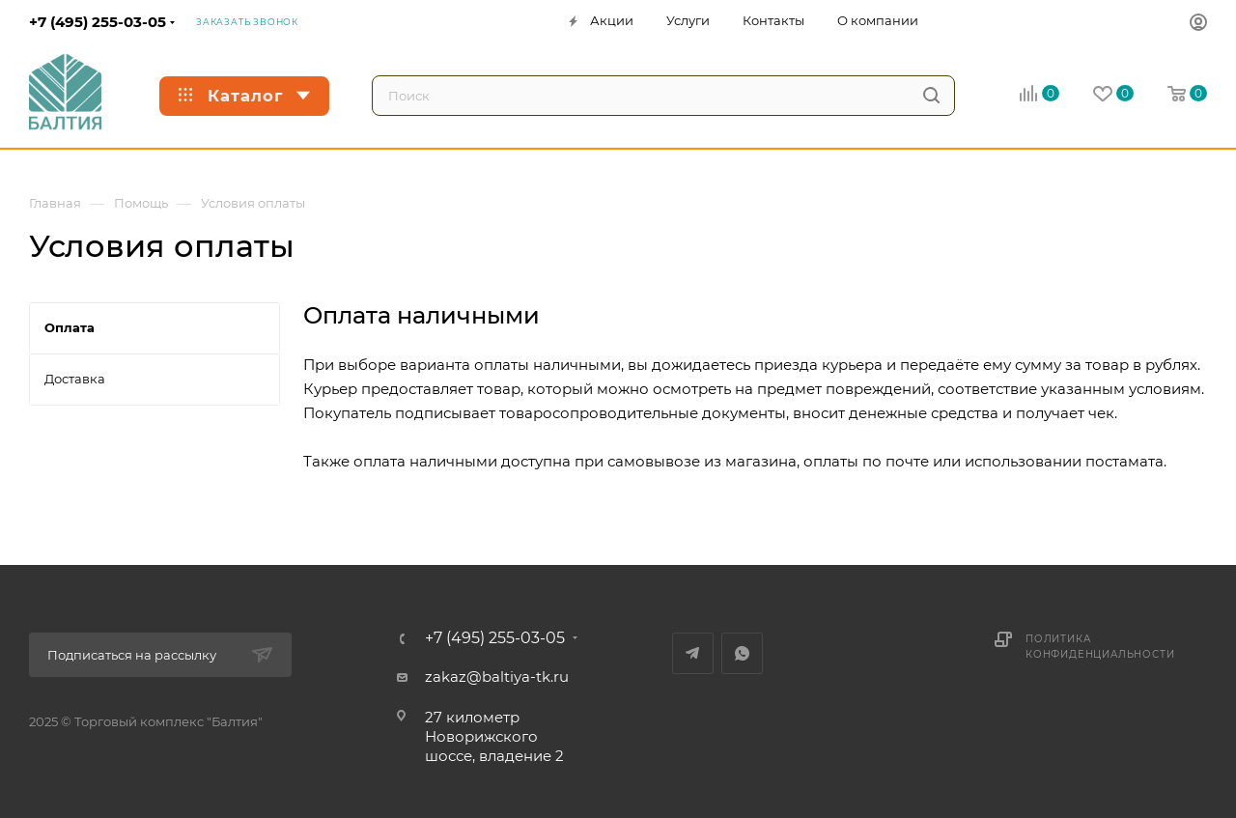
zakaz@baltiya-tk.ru (497, 676)
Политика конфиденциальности (1099, 647)
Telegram (693, 653)
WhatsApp (742, 653)
